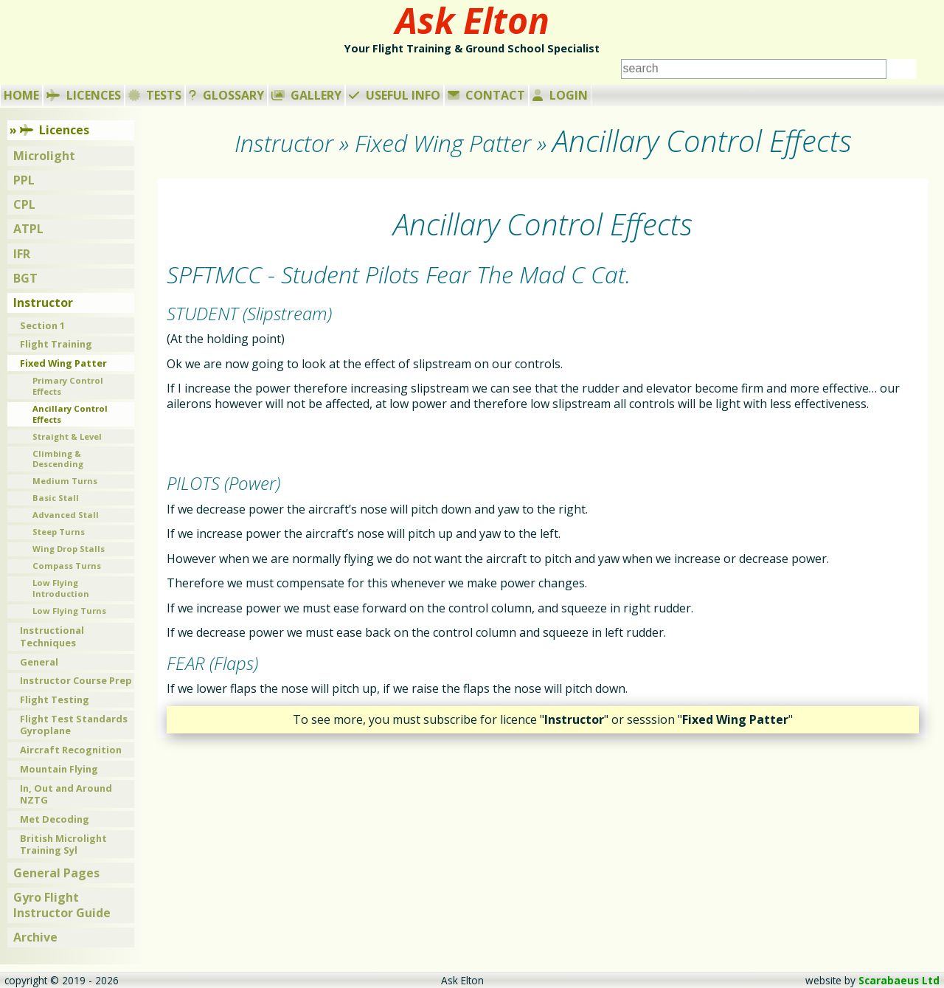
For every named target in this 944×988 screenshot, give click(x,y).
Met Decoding (54, 819)
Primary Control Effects (67, 386)
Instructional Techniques (52, 636)
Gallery (306, 95)
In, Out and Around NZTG (66, 794)
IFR (21, 254)
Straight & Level (67, 436)
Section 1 (42, 325)
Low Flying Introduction (60, 588)
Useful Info (394, 95)
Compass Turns (66, 565)
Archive (35, 937)
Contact (487, 95)
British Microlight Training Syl (63, 844)
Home (21, 95)
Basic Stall (55, 497)
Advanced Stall (65, 514)
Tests (155, 95)
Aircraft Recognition (71, 749)
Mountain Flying (59, 768)
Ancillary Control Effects (70, 414)
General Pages (56, 873)
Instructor (43, 302)
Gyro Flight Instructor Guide (62, 905)
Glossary (226, 95)
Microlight (44, 156)
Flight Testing (54, 699)
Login (560, 95)
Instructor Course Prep (76, 680)
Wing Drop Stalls (68, 548)
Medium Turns (64, 480)
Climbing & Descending (57, 459)
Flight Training (56, 343)
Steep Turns (58, 531)
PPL (24, 180)
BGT (25, 278)
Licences (83, 95)
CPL (24, 204)
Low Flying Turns (69, 610)
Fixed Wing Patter (63, 363)
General (39, 662)
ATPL (28, 229)
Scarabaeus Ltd (899, 980)
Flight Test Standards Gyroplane (74, 725)
